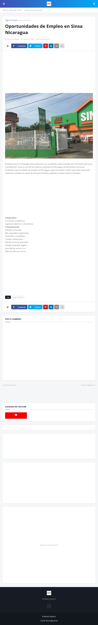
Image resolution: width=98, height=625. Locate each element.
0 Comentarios (44, 39)
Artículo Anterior (10, 385)
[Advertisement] (26, 72)
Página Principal (11, 20)
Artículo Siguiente (87, 385)
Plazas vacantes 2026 (34, 10)
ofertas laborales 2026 (12, 10)
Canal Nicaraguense (49, 620)
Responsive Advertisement (49, 545)
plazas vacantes (24, 20)
